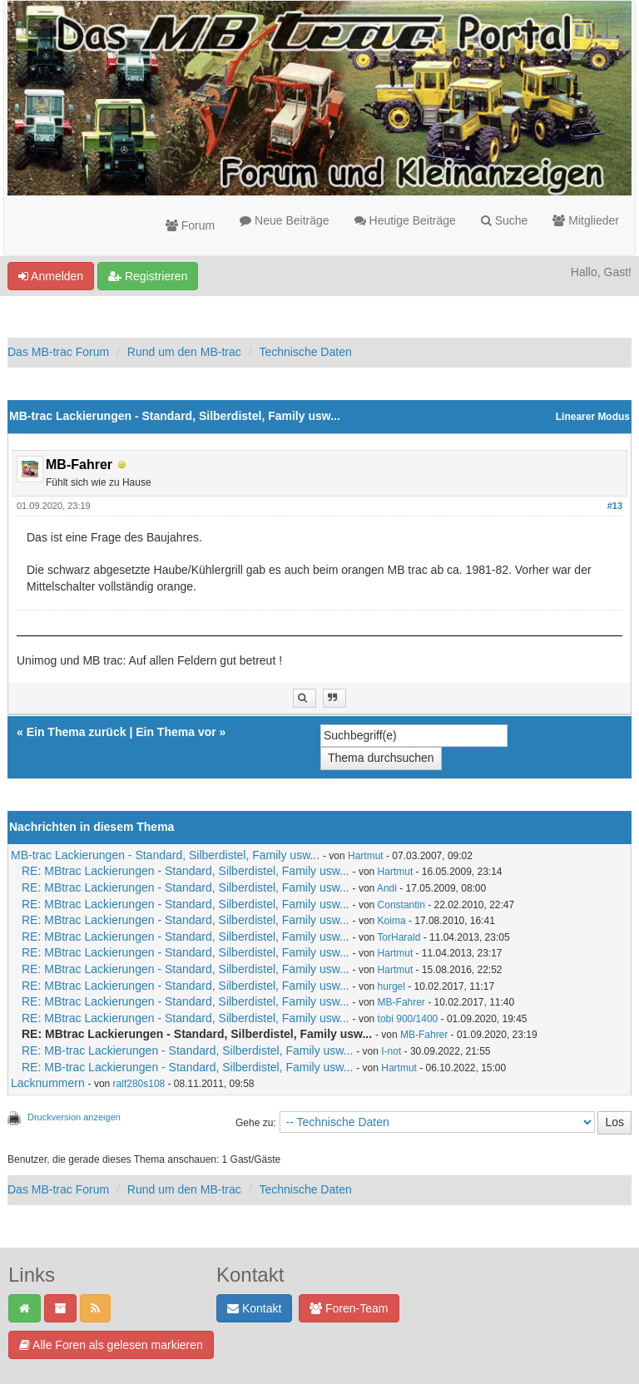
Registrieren (147, 276)
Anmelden (50, 276)
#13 (614, 506)
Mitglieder (585, 220)
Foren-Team (349, 1308)
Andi (387, 888)
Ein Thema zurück (76, 732)
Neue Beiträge (284, 220)
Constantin (401, 905)
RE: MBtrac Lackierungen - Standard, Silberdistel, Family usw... (185, 870)
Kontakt (254, 1308)
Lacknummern (48, 1083)
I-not (391, 1051)
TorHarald (398, 937)
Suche (504, 220)
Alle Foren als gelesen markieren (111, 1345)
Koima (392, 921)
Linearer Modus (593, 417)
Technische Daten (305, 351)
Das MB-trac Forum (58, 351)
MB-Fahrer (401, 1002)
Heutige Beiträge (405, 220)
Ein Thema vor (175, 732)
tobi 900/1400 (408, 1019)
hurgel (391, 986)
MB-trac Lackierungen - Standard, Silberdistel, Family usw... (165, 855)
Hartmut (366, 856)
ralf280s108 (139, 1084)
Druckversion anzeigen (74, 1117)
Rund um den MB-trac (184, 351)
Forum (190, 225)
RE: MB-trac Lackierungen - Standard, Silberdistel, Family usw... (187, 1050)
